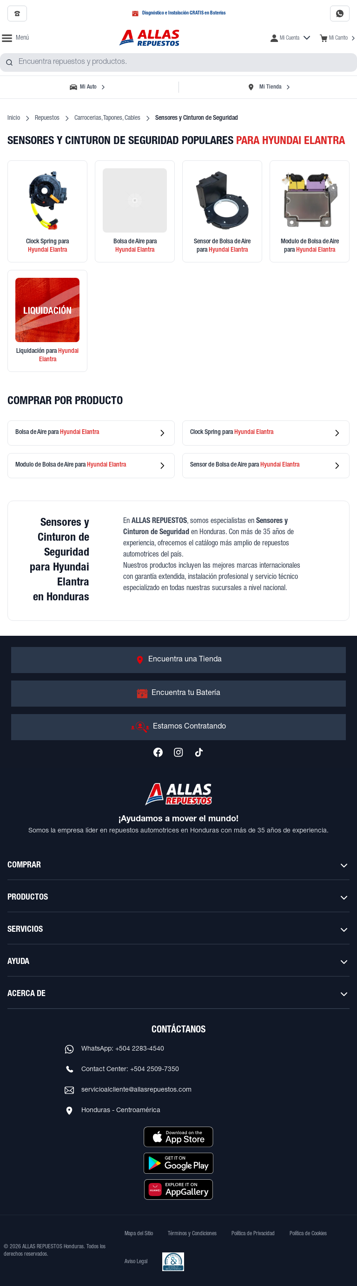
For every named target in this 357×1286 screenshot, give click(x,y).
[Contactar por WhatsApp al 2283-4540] (340, 13)
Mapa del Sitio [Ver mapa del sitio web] (139, 1234)
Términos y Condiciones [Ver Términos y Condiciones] (192, 1234)
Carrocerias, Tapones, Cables (107, 118)
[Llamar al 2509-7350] (17, 13)
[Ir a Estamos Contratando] (178, 727)
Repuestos (47, 118)
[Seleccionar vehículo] (88, 87)
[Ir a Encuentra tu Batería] (178, 694)
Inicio (13, 118)
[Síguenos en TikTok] (199, 752)
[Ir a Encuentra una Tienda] (178, 660)
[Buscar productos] (9, 62)
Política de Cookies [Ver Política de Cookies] (308, 1234)
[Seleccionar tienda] (269, 87)
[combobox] (178, 62)
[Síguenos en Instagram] (178, 752)
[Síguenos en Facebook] (158, 752)
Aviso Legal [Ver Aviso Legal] (136, 1262)
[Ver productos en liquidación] (47, 321)
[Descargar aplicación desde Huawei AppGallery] (178, 1189)
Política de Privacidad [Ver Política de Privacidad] (253, 1234)
